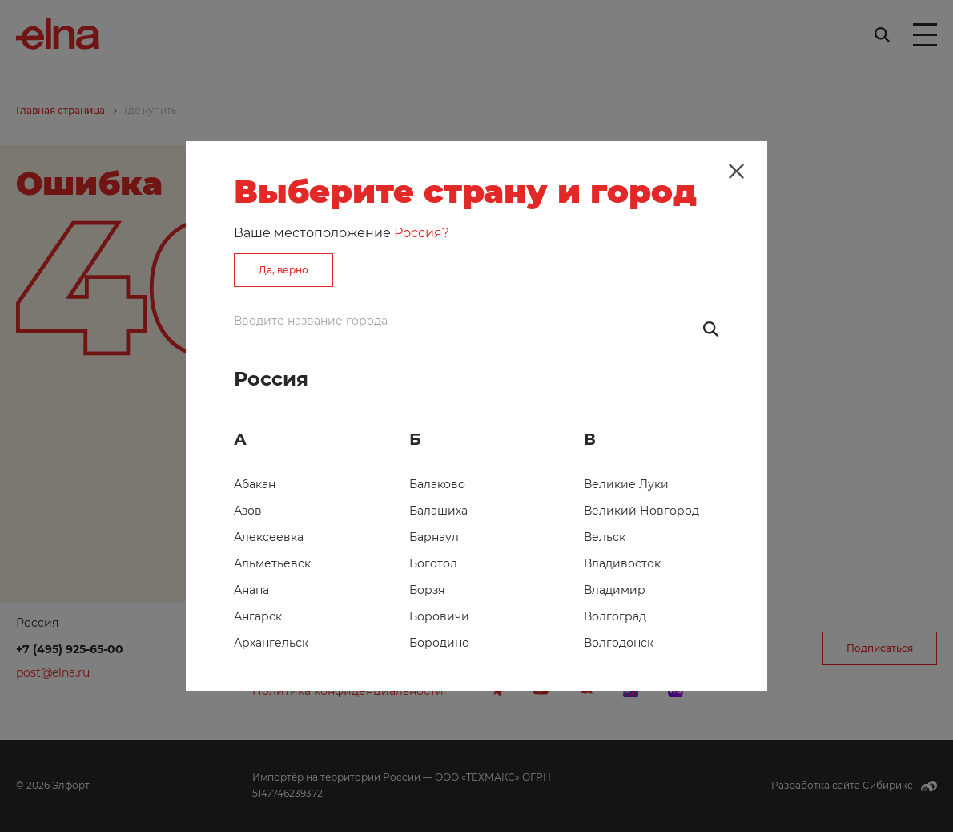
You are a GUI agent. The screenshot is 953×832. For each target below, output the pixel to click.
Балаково (437, 484)
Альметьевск (272, 563)
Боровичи (439, 616)
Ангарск (258, 616)
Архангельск (271, 643)
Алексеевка (269, 537)
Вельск (604, 537)
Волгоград (615, 616)
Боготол (433, 563)
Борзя (426, 590)
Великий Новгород (641, 510)
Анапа (251, 590)
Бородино (439, 643)
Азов (248, 510)
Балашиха (438, 510)
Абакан (254, 484)
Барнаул (434, 537)
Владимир (614, 590)
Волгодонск (618, 643)
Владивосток (622, 563)
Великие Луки (626, 484)
